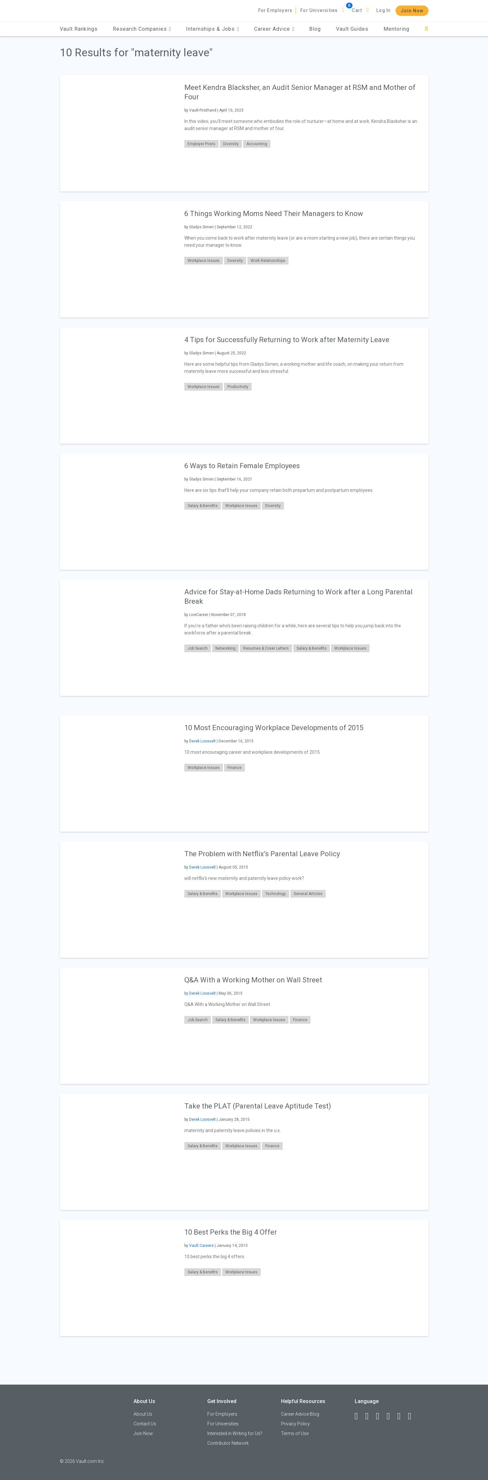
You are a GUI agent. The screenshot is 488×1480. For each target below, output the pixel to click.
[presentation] (118, 133)
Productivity (237, 386)
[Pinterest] (402, 1416)
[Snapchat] (412, 1416)
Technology (275, 893)
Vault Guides (352, 29)
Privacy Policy (295, 1423)
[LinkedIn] (369, 1416)
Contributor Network (228, 1443)
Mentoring (396, 29)
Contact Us (145, 1423)
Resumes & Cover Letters (266, 648)
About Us (143, 1414)
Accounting (256, 144)
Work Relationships (268, 260)
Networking (225, 648)
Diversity (231, 144)
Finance (234, 767)
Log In (383, 10)
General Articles (308, 893)
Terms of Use (295, 1433)
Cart (357, 10)
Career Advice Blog (300, 1414)
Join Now (412, 10)
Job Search (198, 648)
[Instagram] (391, 1416)
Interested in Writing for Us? (234, 1433)
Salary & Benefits (203, 505)
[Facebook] (359, 1416)
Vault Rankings (79, 29)
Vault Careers (201, 1245)
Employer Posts (201, 144)
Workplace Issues (204, 260)
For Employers (275, 10)
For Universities (319, 10)
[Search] (426, 29)
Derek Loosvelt (202, 741)
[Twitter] (380, 1416)
